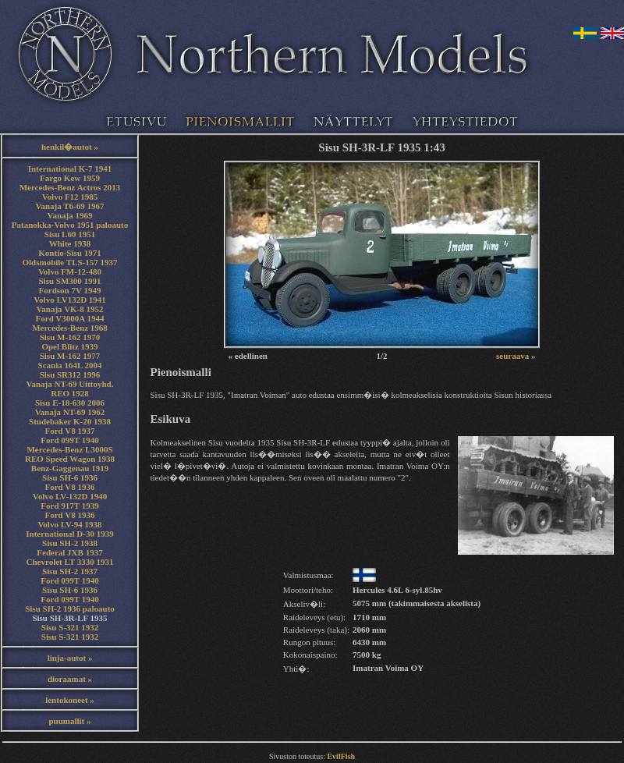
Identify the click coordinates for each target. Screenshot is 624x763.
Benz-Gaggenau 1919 (69, 468)
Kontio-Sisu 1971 (69, 252)
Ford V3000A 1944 (70, 318)
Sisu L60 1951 (69, 234)
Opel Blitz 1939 (69, 346)
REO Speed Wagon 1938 (70, 458)
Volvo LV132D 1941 (70, 299)
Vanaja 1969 (70, 215)
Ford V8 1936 (70, 487)
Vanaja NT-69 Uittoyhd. (70, 384)
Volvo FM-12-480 (69, 271)
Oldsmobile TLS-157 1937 (69, 262)
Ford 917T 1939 (69, 505)
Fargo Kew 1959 (70, 178)
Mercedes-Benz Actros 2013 (70, 187)
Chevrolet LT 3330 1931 (70, 561)
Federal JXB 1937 (69, 552)
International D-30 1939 (69, 533)
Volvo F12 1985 (70, 196)
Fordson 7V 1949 (70, 290)
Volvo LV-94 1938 (69, 524)
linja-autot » (70, 657)
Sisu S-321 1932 (69, 627)
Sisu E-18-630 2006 (70, 402)
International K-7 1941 (70, 168)
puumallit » (69, 721)
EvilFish (341, 756)
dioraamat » (70, 678)
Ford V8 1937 (70, 430)
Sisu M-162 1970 (70, 337)
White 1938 (69, 243)
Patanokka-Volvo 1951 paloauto (70, 224)
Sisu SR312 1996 (70, 374)
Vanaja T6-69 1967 (69, 206)
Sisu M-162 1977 (70, 355)
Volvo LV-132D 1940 (70, 496)
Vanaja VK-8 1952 (69, 309)
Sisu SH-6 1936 (70, 477)
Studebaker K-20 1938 (70, 421)
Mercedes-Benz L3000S (69, 449)
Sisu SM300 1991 (69, 281)
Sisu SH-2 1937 (70, 571)
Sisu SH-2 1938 (70, 543)
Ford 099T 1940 (69, 440)
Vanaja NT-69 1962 (70, 412)
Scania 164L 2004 (70, 365)
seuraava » (515, 355)
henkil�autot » (69, 146)
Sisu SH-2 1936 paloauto (70, 608)
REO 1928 (70, 393)
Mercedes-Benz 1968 (70, 327)
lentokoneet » (69, 699)
